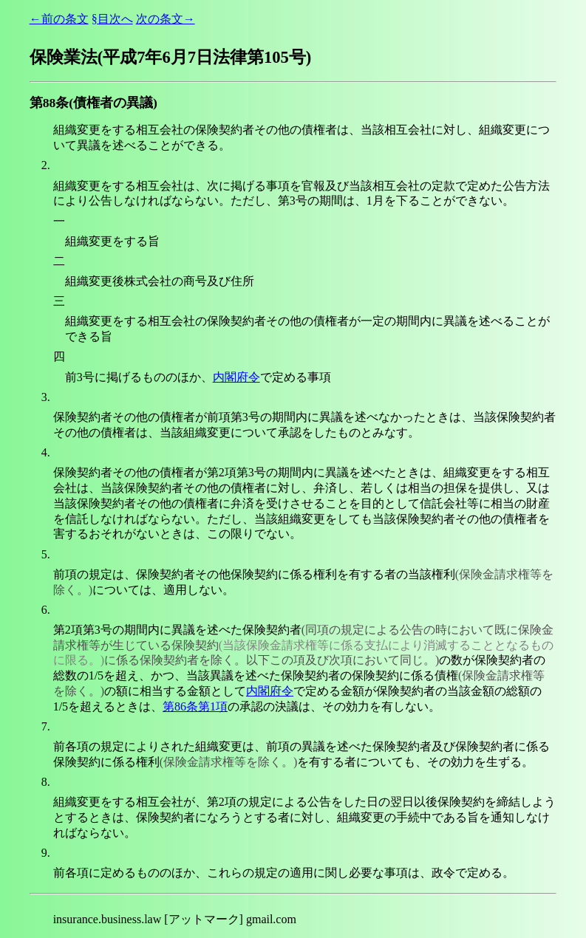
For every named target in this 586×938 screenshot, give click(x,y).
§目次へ (112, 19)
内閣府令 (236, 377)
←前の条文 (59, 19)
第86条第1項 (195, 706)
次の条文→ (165, 19)
